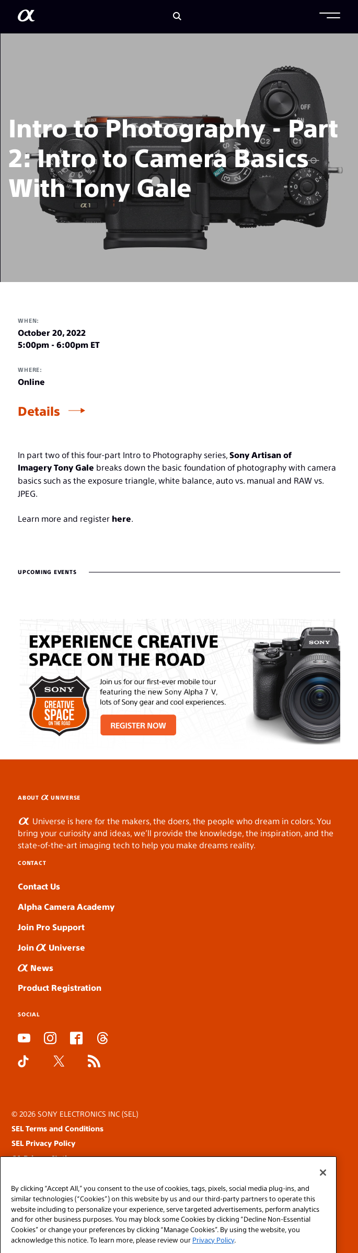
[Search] (177, 17)
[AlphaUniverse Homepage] (26, 17)
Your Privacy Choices (61, 1173)
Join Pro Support (51, 926)
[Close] (322, 1195)
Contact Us (39, 886)
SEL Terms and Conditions (57, 1128)
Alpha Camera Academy (66, 906)
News (35, 967)
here (121, 518)
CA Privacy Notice (43, 1158)
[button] (329, 16)
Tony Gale (74, 467)
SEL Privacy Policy (43, 1142)
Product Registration (59, 987)
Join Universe (51, 947)
